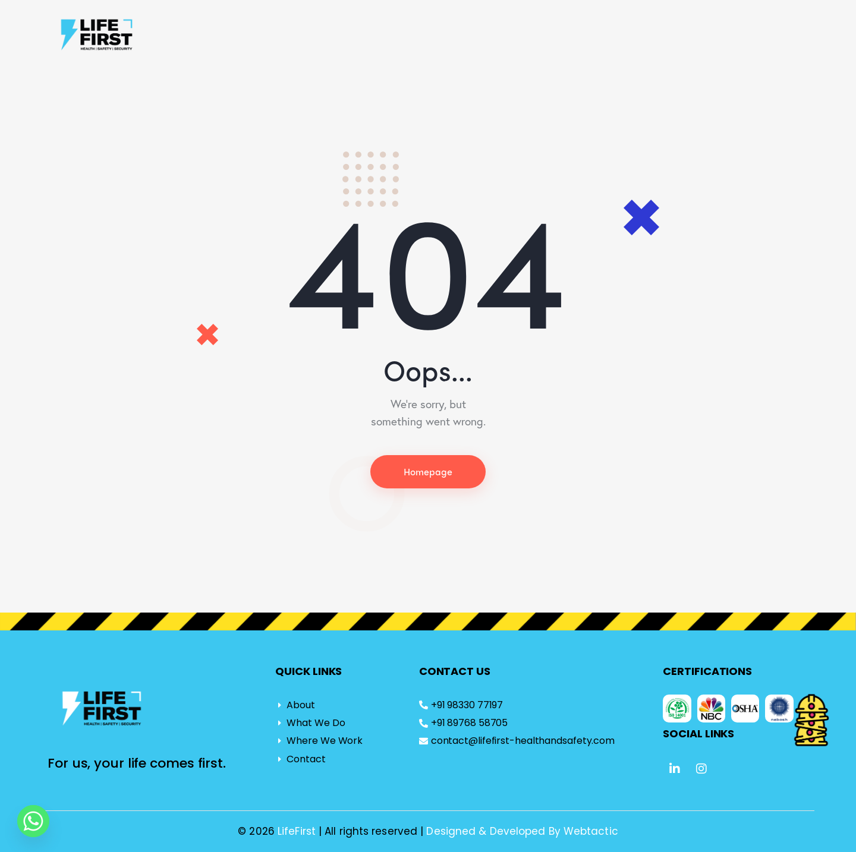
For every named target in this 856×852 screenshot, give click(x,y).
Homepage (428, 471)
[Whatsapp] (33, 821)
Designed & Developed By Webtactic (522, 831)
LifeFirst (298, 831)
